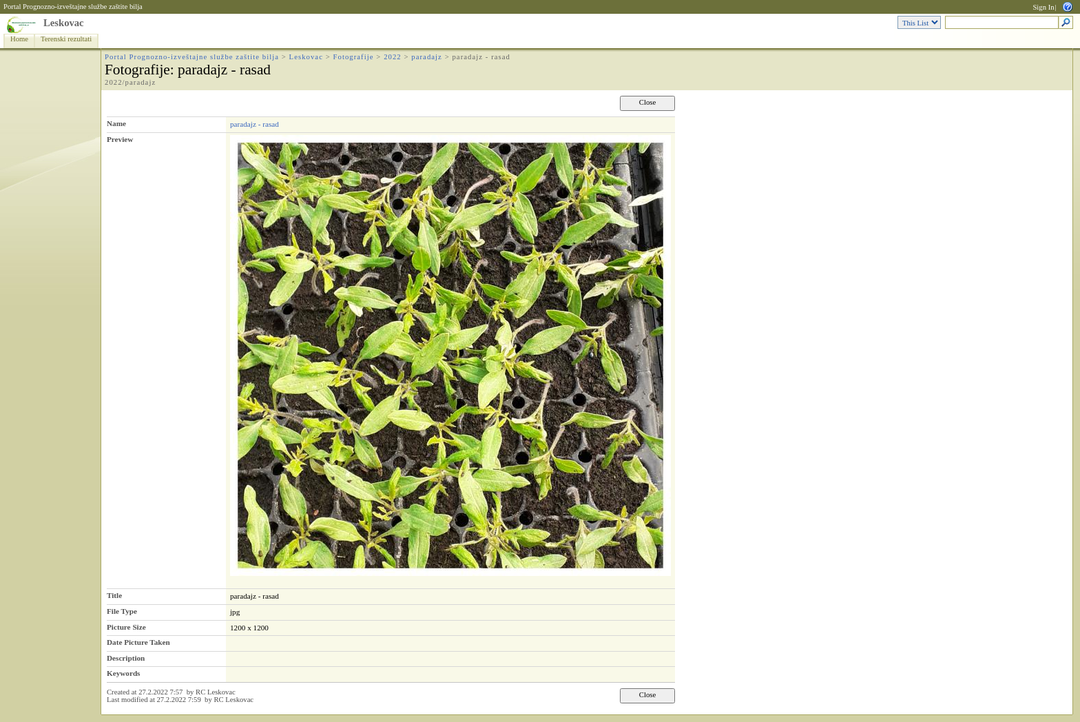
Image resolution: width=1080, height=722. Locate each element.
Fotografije (353, 57)
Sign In (1043, 7)
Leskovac (63, 22)
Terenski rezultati (66, 39)
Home (19, 39)
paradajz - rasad (254, 124)
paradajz (426, 57)
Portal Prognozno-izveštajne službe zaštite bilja (73, 6)
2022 (393, 57)
